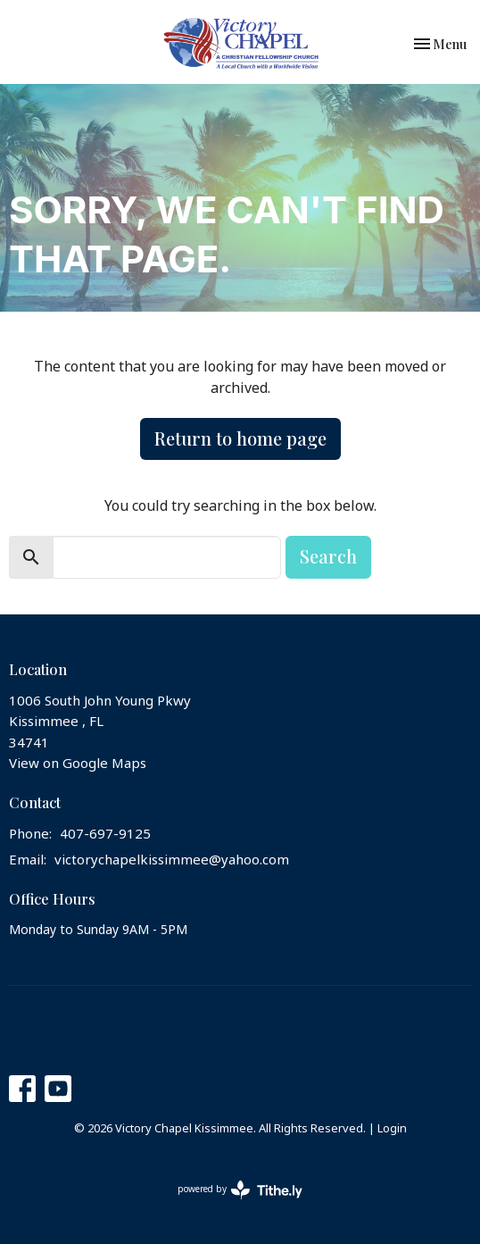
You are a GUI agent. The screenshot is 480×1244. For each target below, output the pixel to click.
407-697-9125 (105, 834)
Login (392, 1128)
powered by (240, 1190)
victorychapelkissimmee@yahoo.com (171, 860)
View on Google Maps (77, 763)
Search (328, 556)
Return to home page (240, 438)
